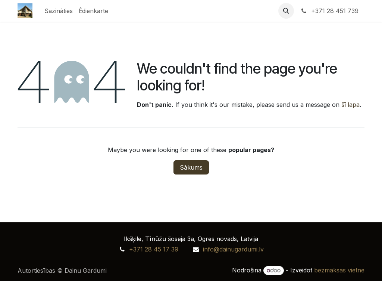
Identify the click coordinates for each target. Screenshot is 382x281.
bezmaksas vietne (339, 270)
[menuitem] (58, 10)
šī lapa (350, 104)
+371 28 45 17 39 (153, 249)
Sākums (191, 167)
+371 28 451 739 (329, 11)
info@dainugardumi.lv (233, 249)
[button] (286, 11)
